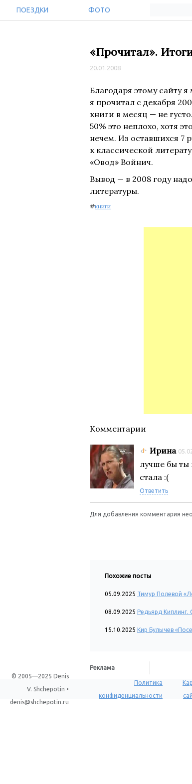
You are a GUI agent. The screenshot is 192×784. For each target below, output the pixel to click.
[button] (98, 534)
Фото (99, 10)
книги (103, 206)
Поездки (32, 10)
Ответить (154, 490)
